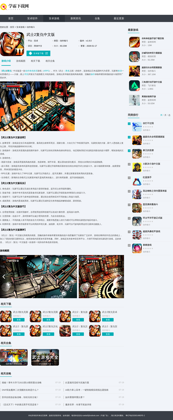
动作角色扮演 (31, 71)
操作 (93, 74)
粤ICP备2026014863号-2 (135, 416)
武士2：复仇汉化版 (80, 326)
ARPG (46, 71)
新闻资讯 (75, 18)
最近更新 (119, 18)
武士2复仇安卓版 (109, 312)
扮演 (120, 71)
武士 (4, 71)
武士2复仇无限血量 (50, 312)
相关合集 (50, 61)
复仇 (9, 71)
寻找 (26, 74)
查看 (19, 320)
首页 (10, 18)
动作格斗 (31, 27)
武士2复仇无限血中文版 (20, 312)
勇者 (67, 71)
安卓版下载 (38, 53)
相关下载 (35, 61)
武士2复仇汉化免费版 (50, 326)
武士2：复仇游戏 (80, 312)
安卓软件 (32, 18)
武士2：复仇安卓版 (109, 326)
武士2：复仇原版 (20, 326)
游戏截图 (20, 61)
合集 (97, 18)
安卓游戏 (54, 18)
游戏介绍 (6, 61)
